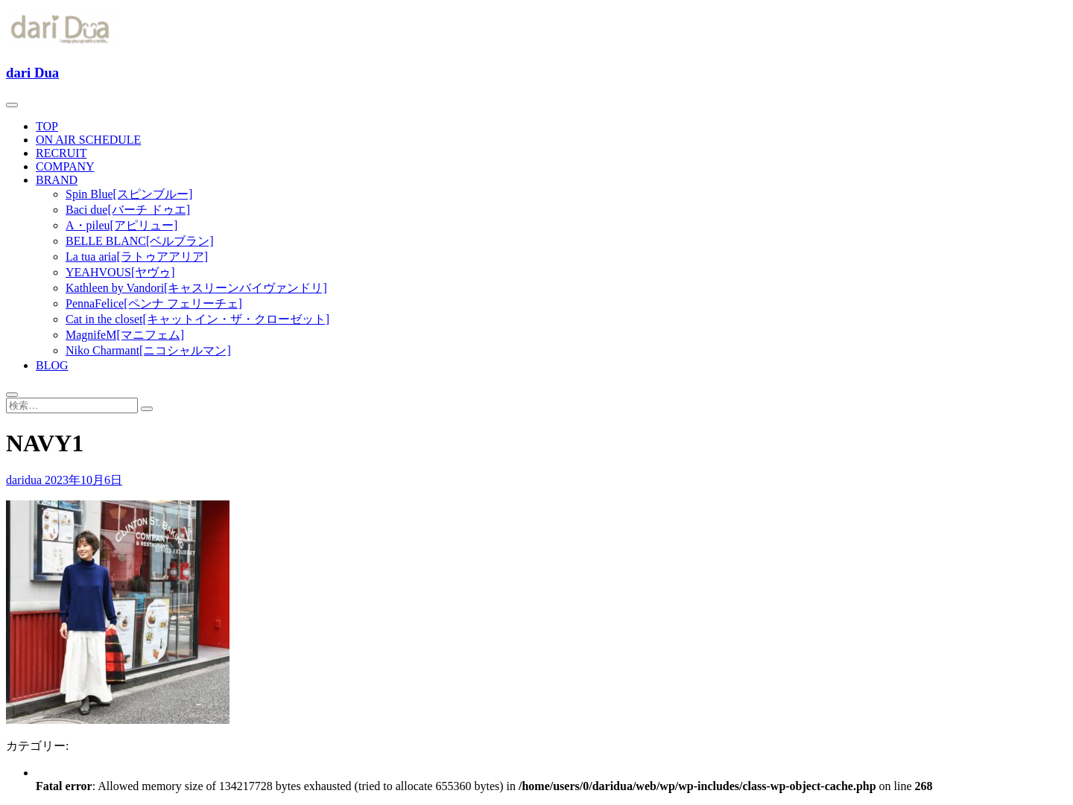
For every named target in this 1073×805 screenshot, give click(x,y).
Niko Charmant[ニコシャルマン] (148, 350)
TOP (47, 126)
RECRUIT (61, 153)
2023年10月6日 (83, 480)
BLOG (52, 365)
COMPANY (65, 166)
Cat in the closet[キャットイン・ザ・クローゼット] (197, 319)
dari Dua (32, 72)
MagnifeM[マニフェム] (125, 334)
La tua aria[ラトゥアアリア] (137, 256)
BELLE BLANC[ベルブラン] (140, 241)
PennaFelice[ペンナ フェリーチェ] (154, 303)
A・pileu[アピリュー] (121, 225)
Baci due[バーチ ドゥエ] (128, 209)
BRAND (56, 180)
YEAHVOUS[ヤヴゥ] (120, 272)
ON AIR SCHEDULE (88, 139)
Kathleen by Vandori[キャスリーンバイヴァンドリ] (196, 287)
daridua (25, 480)
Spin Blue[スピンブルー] (129, 194)
